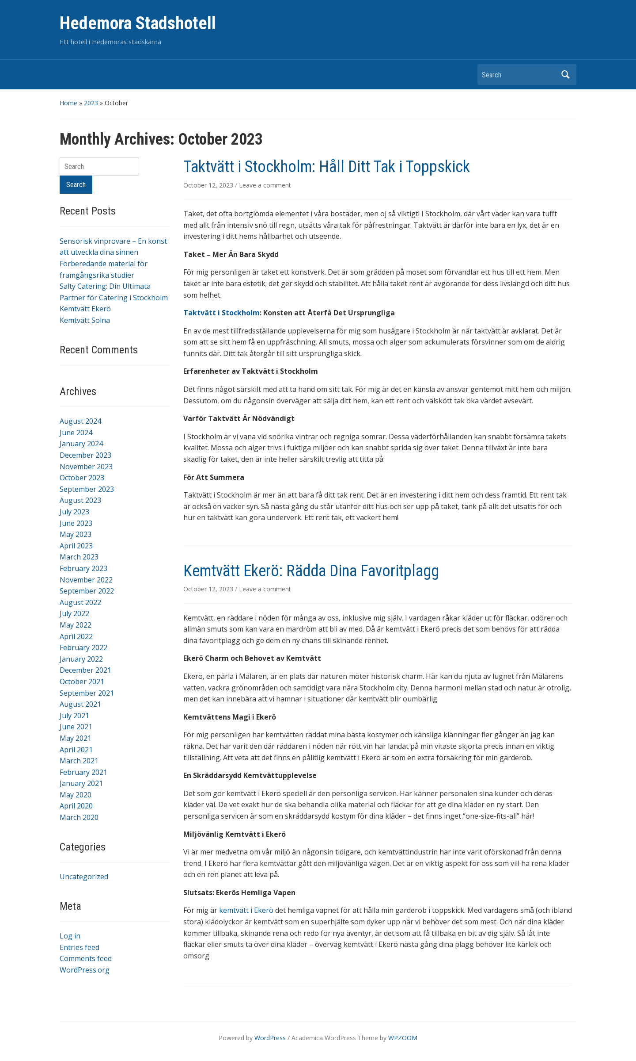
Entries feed (79, 947)
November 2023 (86, 466)
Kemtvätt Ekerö (85, 309)
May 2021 (75, 738)
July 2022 (74, 613)
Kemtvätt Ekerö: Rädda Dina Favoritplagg (311, 571)
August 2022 (80, 602)
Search (565, 74)
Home (68, 103)
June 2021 (76, 727)
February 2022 (83, 647)
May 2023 (75, 534)
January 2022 (81, 659)
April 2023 (76, 546)
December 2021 (85, 670)
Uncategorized (84, 876)
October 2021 (82, 681)
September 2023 (87, 489)
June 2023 (76, 523)
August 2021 (80, 704)
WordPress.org (85, 970)
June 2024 (76, 432)
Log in (70, 936)
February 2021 (83, 772)
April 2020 (76, 806)
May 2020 (75, 795)
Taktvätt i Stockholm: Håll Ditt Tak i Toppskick (326, 166)
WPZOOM (402, 1038)
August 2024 (80, 421)
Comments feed (86, 958)
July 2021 (74, 715)
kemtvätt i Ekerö (246, 910)
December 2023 (85, 455)
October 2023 (82, 478)
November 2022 (86, 580)
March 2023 (79, 557)
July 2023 (74, 512)
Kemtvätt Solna (85, 320)
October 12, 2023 (209, 185)
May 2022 (75, 625)
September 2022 (87, 591)
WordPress (270, 1038)
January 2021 (81, 783)
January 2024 (81, 443)
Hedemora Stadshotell (138, 23)
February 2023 (83, 568)
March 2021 (79, 761)
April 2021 (76, 750)
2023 (91, 103)
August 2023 (80, 500)
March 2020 (79, 817)
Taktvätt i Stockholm (221, 313)
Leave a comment (265, 185)
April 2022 (76, 636)
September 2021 (87, 693)
